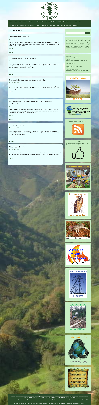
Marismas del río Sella (17, 147)
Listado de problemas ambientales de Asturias (46, 21)
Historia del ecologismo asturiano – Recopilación (67, 25)
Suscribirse (31, 21)
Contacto (10, 21)
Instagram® (80, 144)
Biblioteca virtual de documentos (65, 21)
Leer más (13, 48)
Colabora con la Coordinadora (21, 21)
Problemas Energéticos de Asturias (27, 25)
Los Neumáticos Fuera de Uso (48, 25)
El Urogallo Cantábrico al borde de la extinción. (27, 80)
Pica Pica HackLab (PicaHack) (78, 403)
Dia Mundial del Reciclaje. (19, 36)
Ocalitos (38, 25)
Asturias (12, 52)
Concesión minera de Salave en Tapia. (24, 58)
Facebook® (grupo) (74, 144)
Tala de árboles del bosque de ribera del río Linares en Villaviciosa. (30, 102)
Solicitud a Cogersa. (17, 125)
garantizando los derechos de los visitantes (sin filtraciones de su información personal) (46, 403)
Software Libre (24, 403)
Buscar (67, 31)
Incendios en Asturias (13, 25)
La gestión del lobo (78, 21)
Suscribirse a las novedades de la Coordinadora (76, 121)
